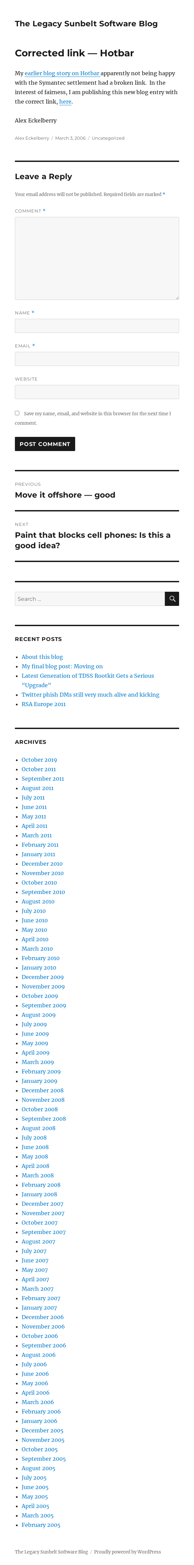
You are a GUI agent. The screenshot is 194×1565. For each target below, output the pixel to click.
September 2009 (44, 1005)
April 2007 (35, 1279)
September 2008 (44, 1118)
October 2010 (39, 882)
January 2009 (40, 1081)
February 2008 (41, 1184)
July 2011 (33, 797)
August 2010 (38, 901)
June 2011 (34, 807)
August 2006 (39, 1354)
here (65, 101)
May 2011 (34, 816)
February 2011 (40, 844)
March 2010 (37, 948)
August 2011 (37, 788)
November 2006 (43, 1326)
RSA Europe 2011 (44, 704)
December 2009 (43, 977)
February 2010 (41, 958)
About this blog (42, 656)
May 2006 (35, 1383)
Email (25, 346)
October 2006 (40, 1336)
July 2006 (34, 1364)
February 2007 (41, 1298)
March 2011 (37, 835)
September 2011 (43, 778)
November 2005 (43, 1439)
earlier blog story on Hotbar (63, 73)
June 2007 (35, 1260)
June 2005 (35, 1487)
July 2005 (34, 1477)
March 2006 (38, 1402)
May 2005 (35, 1496)
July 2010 (34, 910)
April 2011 (34, 825)
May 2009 (35, 1043)
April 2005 (35, 1506)
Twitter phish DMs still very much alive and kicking (90, 694)
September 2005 (44, 1458)
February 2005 (41, 1524)
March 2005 (38, 1515)
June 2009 (35, 1033)
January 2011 (38, 854)
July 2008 (34, 1137)
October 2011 (39, 769)
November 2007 (43, 1213)
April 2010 (35, 939)
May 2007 (35, 1269)
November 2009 (43, 986)
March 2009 (38, 1062)
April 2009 (36, 1052)
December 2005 (43, 1430)
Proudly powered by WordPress (127, 1552)
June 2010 (35, 920)
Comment (30, 211)
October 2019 (39, 759)
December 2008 (43, 1090)
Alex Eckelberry (32, 138)
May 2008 (35, 1156)
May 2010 (34, 929)
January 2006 (40, 1421)
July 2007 (34, 1251)
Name (25, 313)
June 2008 (35, 1147)
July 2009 (34, 1024)
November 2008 (43, 1099)
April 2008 (35, 1166)
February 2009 (41, 1071)
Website (26, 379)
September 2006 (44, 1345)
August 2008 (39, 1128)
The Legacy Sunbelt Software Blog (86, 23)
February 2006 (41, 1411)
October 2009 (40, 996)
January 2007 (39, 1307)
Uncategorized (108, 138)
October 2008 (40, 1109)
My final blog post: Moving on (62, 666)
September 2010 (43, 892)
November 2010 (43, 873)
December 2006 (43, 1317)
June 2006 (35, 1373)
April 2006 (36, 1392)
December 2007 (42, 1203)
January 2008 (39, 1194)
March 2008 (38, 1175)
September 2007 (44, 1232)
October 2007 (40, 1222)
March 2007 (37, 1288)
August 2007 (38, 1241)
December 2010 (42, 863)
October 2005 (40, 1449)
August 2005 (39, 1468)
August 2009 (39, 1014)
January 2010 (39, 967)
